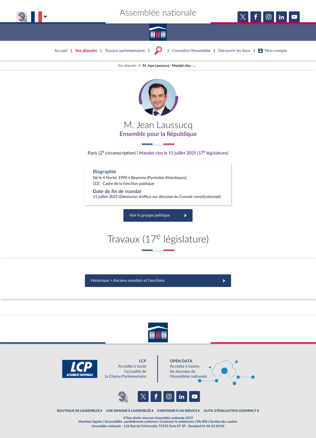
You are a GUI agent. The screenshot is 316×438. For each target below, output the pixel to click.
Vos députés (127, 65)
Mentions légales (90, 421)
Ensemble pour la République (158, 134)
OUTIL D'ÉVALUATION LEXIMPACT (230, 410)
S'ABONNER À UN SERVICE (177, 410)
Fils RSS (202, 421)
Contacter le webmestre (177, 421)
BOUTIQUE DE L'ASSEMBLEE (78, 410)
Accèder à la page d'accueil (158, 30)
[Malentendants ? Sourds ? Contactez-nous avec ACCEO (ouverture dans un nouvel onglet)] (122, 396)
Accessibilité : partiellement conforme (131, 421)
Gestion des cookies (223, 421)
